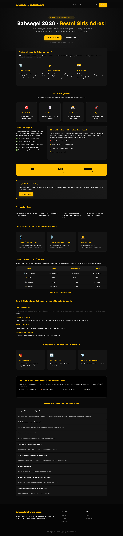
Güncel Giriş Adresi (53, 37)
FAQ (96, 5)
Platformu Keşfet (71, 37)
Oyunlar (82, 5)
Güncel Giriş (89, 518)
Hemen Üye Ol (26, 194)
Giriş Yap (102, 5)
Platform (75, 5)
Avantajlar (89, 5)
